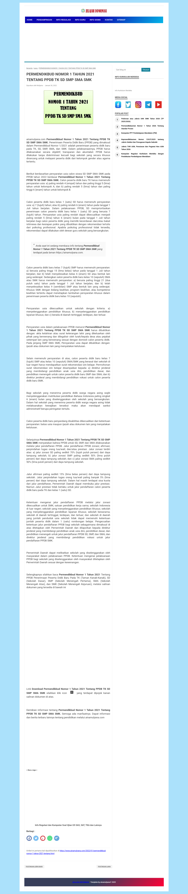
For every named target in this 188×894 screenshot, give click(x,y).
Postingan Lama (104, 866)
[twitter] (36, 838)
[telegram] (56, 838)
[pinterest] (43, 838)
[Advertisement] (94, 41)
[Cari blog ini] (128, 70)
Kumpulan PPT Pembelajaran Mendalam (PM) (140, 133)
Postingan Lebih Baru (34, 866)
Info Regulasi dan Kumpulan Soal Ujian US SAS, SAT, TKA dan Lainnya (68, 825)
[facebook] (29, 838)
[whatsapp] (49, 838)
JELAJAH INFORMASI (80, 882)
